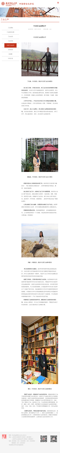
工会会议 (10, 36)
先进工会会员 (10, 45)
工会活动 (10, 41)
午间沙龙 (10, 58)
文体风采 (10, 49)
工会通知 (10, 27)
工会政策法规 (10, 32)
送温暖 (10, 54)
